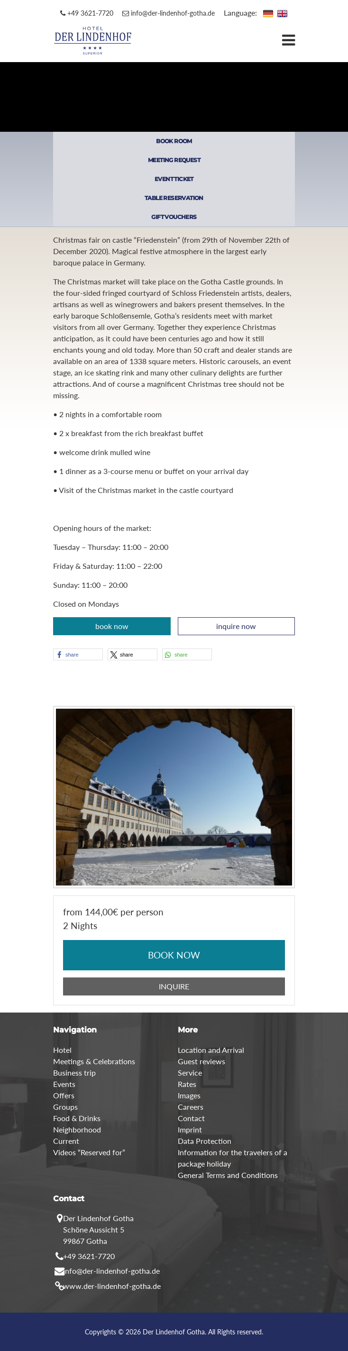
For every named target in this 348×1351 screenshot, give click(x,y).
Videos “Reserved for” (89, 1152)
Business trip (74, 1072)
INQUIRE (174, 986)
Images (189, 1095)
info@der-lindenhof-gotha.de (168, 13)
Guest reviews (201, 1061)
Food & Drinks (77, 1118)
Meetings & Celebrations (94, 1061)
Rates (187, 1083)
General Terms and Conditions (228, 1174)
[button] (78, 654)
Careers (190, 1106)
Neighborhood (77, 1129)
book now (111, 625)
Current (66, 1140)
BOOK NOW (174, 954)
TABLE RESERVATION (174, 197)
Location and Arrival (211, 1049)
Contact (191, 1118)
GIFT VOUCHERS (173, 216)
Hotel (62, 1049)
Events (64, 1083)
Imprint (190, 1129)
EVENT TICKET (174, 179)
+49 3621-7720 (86, 13)
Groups (65, 1106)
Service (190, 1072)
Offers (63, 1095)
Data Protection (204, 1140)
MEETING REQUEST (174, 160)
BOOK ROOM (174, 141)
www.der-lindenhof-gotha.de (112, 1285)
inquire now (236, 625)
